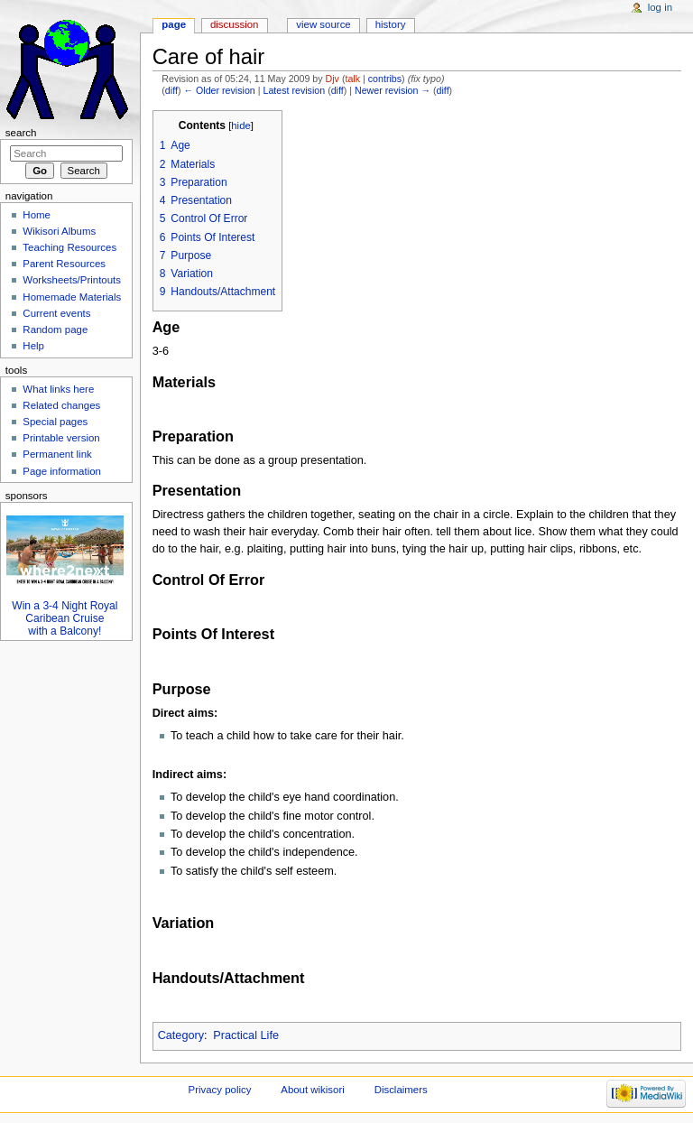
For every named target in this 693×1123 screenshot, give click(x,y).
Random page (55, 329)
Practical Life (246, 1035)
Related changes (61, 405)
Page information (62, 471)
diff (171, 90)
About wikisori (312, 1089)
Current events (56, 313)
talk (352, 78)
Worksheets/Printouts (72, 279)
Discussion (234, 24)
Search (21, 132)
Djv (332, 78)
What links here (58, 389)
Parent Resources (64, 263)
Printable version (61, 437)
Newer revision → (392, 90)
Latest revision (294, 90)
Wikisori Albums (59, 231)
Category (181, 1035)
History (390, 24)
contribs (385, 78)
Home (37, 214)
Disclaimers (401, 1089)
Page (174, 24)
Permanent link (57, 454)
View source (323, 24)
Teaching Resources (69, 247)
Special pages (55, 421)
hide (240, 125)
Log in (660, 7)
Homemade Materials (72, 297)
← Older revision (218, 90)
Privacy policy (220, 1089)
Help (33, 345)
